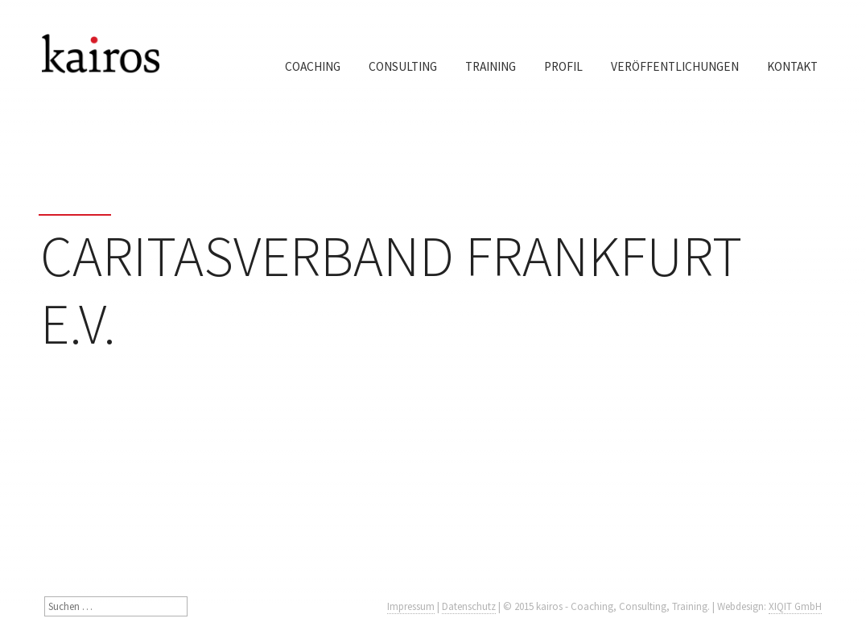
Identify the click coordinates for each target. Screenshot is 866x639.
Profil (563, 66)
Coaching (312, 66)
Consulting (403, 66)
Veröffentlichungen (675, 66)
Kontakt (792, 66)
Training (490, 66)
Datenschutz (469, 606)
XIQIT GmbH (795, 606)
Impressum (411, 606)
